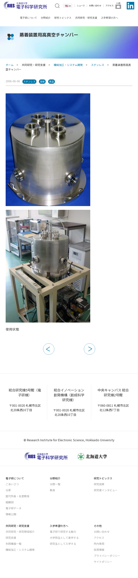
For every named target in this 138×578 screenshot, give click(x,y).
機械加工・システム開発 (68, 65)
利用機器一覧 (13, 544)
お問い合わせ (95, 5)
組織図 (10, 502)
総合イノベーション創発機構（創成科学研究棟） (69, 395)
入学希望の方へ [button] (109, 17)
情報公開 (11, 514)
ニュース (81, 5)
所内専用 (99, 544)
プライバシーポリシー (107, 556)
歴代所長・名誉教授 (17, 496)
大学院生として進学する (64, 537)
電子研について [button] (28, 17)
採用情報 (99, 550)
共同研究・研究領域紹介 (20, 531)
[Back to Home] (25, 5)
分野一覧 (55, 484)
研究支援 (11, 537)
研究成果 (99, 484)
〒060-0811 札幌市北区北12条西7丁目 (113, 407)
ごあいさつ (12, 484)
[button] (57, 5)
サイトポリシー (103, 562)
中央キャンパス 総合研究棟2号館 (113, 392)
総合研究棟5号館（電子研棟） (25, 392)
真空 (51, 81)
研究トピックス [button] (62, 17)
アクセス (109, 5)
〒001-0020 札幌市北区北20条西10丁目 (25, 407)
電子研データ (13, 508)
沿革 (8, 490)
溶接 (42, 81)
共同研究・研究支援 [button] (86, 17)
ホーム (10, 65)
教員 (52, 490)
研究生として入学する (63, 544)
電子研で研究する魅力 (63, 531)
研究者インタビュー (106, 490)
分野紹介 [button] (46, 17)
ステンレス (97, 65)
